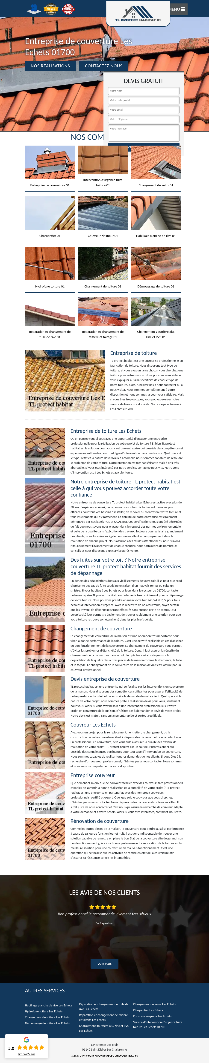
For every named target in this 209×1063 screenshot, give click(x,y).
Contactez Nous (104, 66)
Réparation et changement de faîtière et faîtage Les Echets (103, 1017)
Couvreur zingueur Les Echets (152, 1016)
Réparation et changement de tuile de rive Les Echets (103, 1006)
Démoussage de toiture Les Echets (47, 1023)
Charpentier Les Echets (148, 1010)
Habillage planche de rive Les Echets (48, 1005)
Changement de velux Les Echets (154, 1004)
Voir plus (104, 964)
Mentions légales (126, 1056)
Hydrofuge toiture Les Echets (44, 1011)
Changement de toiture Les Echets (47, 1017)
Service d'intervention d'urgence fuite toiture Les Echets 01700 (157, 1024)
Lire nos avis (26, 1054)
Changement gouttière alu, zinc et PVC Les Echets (104, 1028)
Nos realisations (50, 66)
